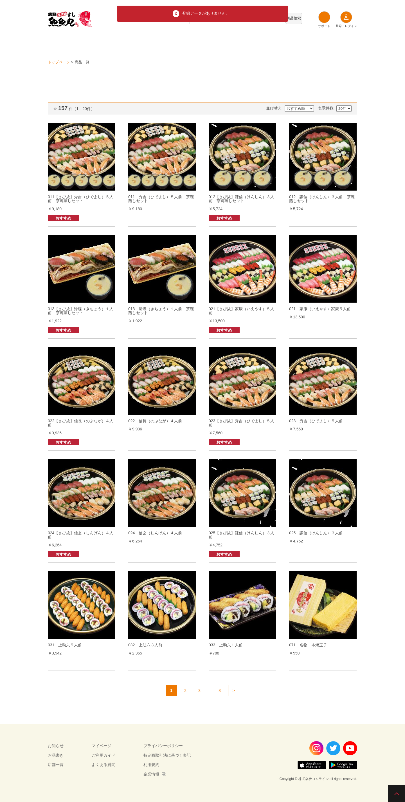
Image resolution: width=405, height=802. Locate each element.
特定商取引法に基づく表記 (167, 755)
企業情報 (151, 774)
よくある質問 (103, 764)
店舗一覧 (233, 42)
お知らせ (171, 42)
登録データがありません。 (206, 13)
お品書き (202, 42)
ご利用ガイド (103, 755)
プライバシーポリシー (163, 745)
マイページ (101, 745)
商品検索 (293, 18)
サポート (324, 19)
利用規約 (151, 764)
